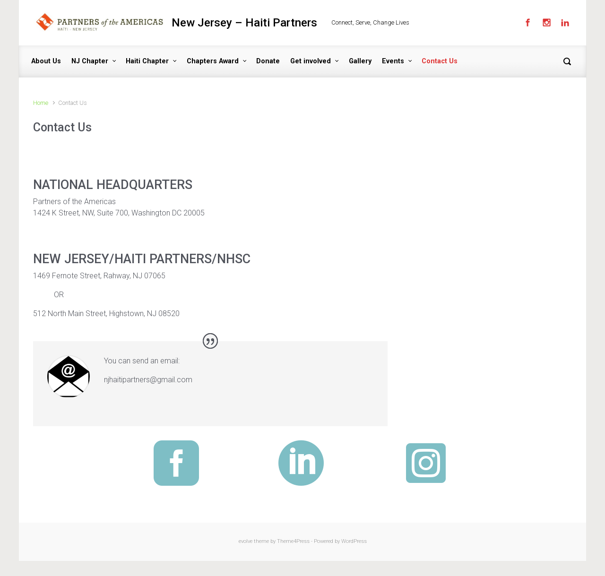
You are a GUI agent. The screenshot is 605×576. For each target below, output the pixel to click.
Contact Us (440, 61)
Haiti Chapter (147, 61)
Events (393, 61)
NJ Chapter (89, 61)
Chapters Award (213, 61)
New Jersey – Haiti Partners (244, 22)
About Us (46, 61)
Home (40, 102)
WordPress (354, 541)
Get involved (310, 61)
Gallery (360, 61)
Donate (268, 61)
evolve (245, 541)
